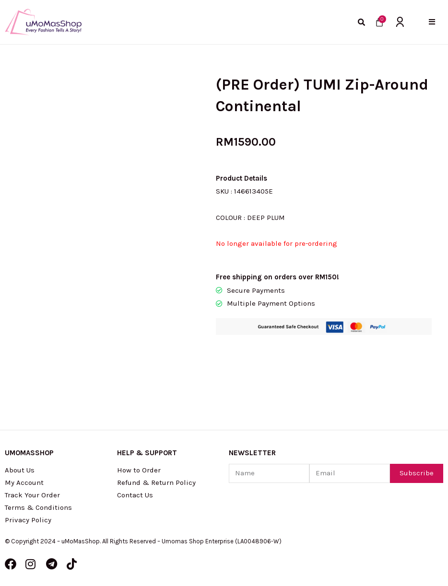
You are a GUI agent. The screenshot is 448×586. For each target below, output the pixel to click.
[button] (432, 21)
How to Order (139, 470)
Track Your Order (32, 495)
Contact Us (135, 495)
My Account (24, 482)
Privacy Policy (28, 520)
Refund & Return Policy (156, 482)
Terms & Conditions (38, 507)
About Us (20, 470)
